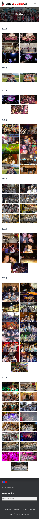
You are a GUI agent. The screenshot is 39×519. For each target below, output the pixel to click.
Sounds (17, 509)
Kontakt (32, 509)
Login (25, 509)
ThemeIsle (27, 514)
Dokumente (7, 509)
